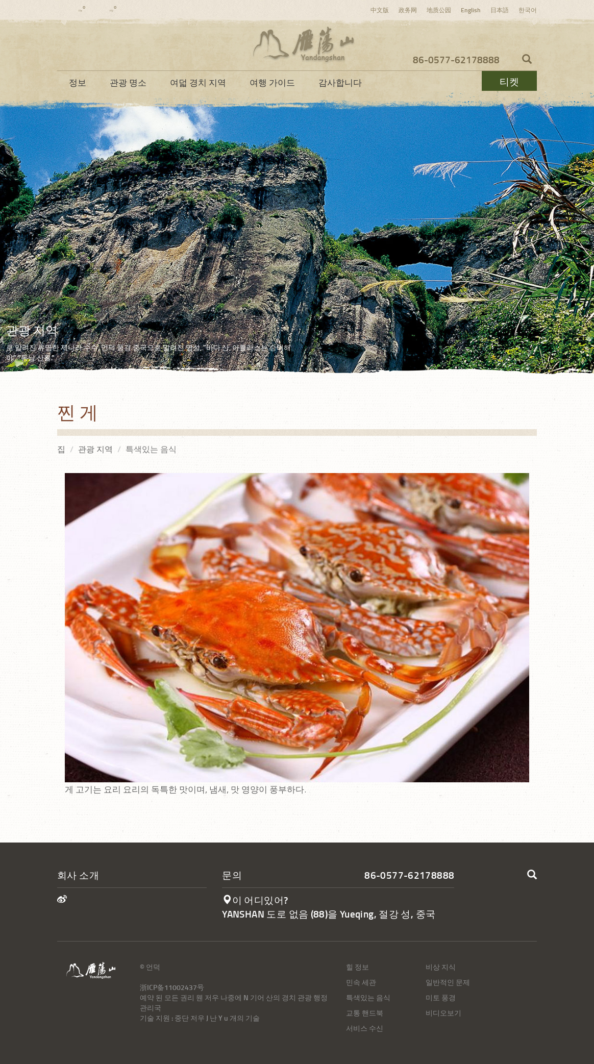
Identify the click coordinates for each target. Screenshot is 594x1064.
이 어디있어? (255, 900)
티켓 (509, 81)
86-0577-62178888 (456, 59)
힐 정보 (357, 967)
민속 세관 (361, 982)
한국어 (527, 10)
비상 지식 (441, 967)
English (471, 10)
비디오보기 (443, 1013)
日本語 (499, 10)
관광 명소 (128, 82)
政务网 (408, 10)
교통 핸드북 (364, 1013)
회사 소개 (78, 875)
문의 (232, 875)
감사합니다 (340, 82)
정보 (77, 82)
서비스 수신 (364, 1028)
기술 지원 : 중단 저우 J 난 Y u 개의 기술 (200, 1018)
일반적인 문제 (448, 982)
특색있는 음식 (368, 997)
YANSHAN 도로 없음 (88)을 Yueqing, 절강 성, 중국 (328, 914)
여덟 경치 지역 (198, 82)
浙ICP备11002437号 (172, 987)
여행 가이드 (272, 82)
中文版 (379, 10)
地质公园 (439, 10)
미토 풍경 (441, 997)
